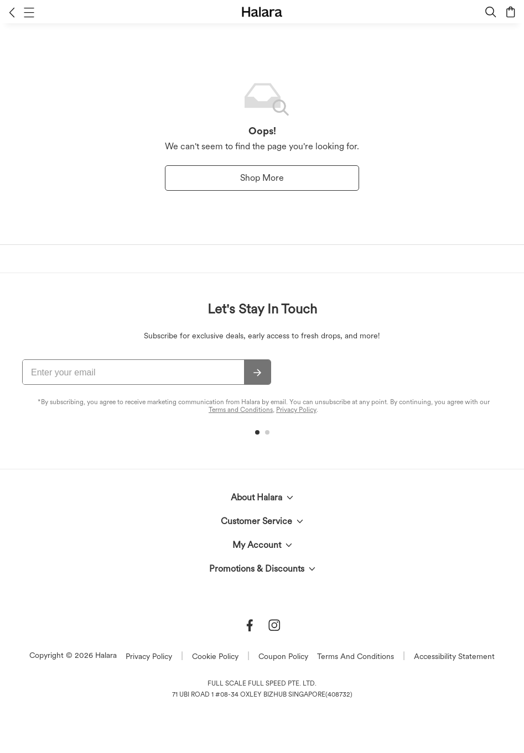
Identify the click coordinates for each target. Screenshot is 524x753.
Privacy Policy (296, 410)
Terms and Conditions (241, 410)
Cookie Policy (215, 656)
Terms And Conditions (355, 656)
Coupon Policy (283, 656)
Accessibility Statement (454, 656)
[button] (12, 12)
